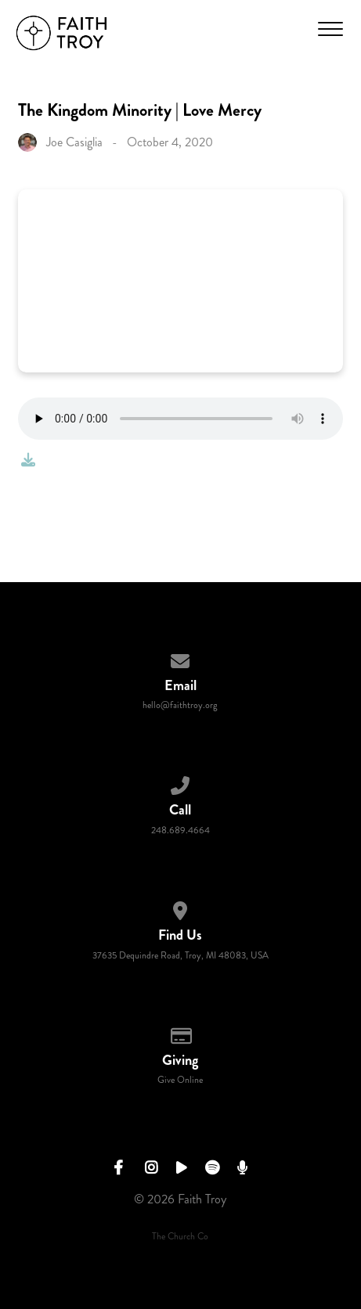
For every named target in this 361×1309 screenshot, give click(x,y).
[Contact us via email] (181, 658)
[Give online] (181, 1033)
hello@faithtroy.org (180, 705)
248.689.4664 (180, 830)
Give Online (180, 1080)
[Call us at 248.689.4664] (181, 782)
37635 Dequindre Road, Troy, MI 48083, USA (180, 955)
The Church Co (180, 1236)
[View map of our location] (181, 908)
